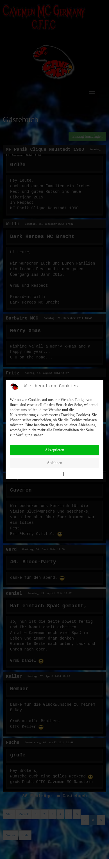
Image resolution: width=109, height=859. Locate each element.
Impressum (75, 474)
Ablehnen (54, 463)
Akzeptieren (54, 450)
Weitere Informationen (43, 474)
